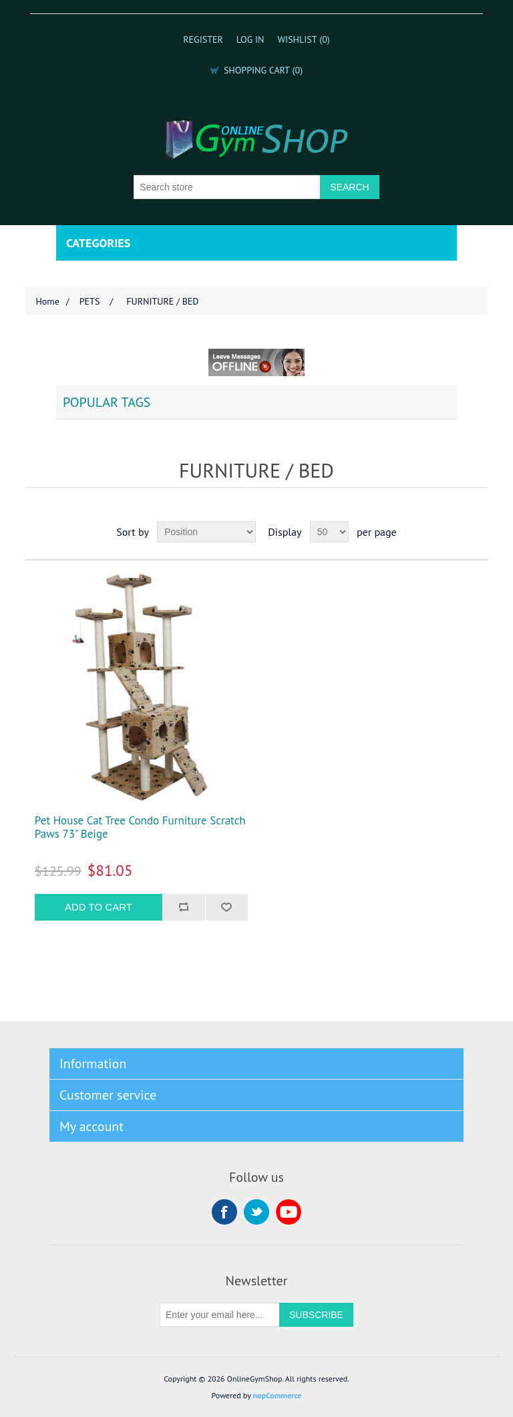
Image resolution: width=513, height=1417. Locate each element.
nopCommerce (277, 1395)
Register (203, 39)
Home (47, 301)
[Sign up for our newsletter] (220, 1315)
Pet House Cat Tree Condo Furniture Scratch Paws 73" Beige (140, 827)
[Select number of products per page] (329, 531)
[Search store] (227, 187)
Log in (250, 39)
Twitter (256, 1212)
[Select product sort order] (206, 531)
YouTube (288, 1212)
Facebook (224, 1212)
